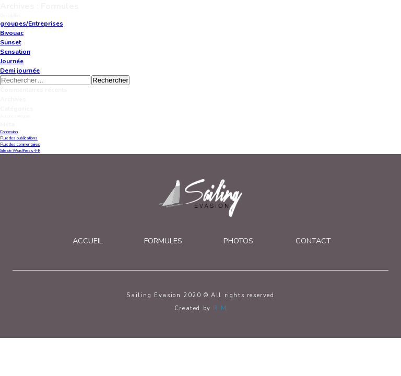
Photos (238, 241)
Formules (163, 241)
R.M (220, 308)
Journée (11, 61)
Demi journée (20, 70)
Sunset (10, 42)
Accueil (88, 241)
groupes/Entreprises (31, 23)
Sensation (15, 52)
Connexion (9, 132)
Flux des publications (19, 138)
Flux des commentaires (20, 144)
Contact (313, 241)
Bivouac (11, 33)
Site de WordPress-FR (20, 151)
